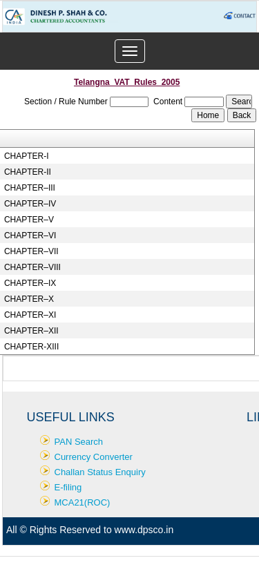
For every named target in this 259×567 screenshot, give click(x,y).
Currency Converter (94, 457)
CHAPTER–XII (31, 331)
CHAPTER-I (26, 156)
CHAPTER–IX (30, 283)
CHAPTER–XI (30, 315)
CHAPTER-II (27, 172)
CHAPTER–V (29, 219)
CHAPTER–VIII (32, 267)
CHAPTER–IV (30, 204)
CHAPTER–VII (31, 251)
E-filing (68, 487)
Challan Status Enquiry (100, 472)
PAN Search (79, 441)
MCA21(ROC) (83, 502)
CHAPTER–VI (30, 235)
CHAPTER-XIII (31, 347)
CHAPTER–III (29, 188)
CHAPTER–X (29, 299)
